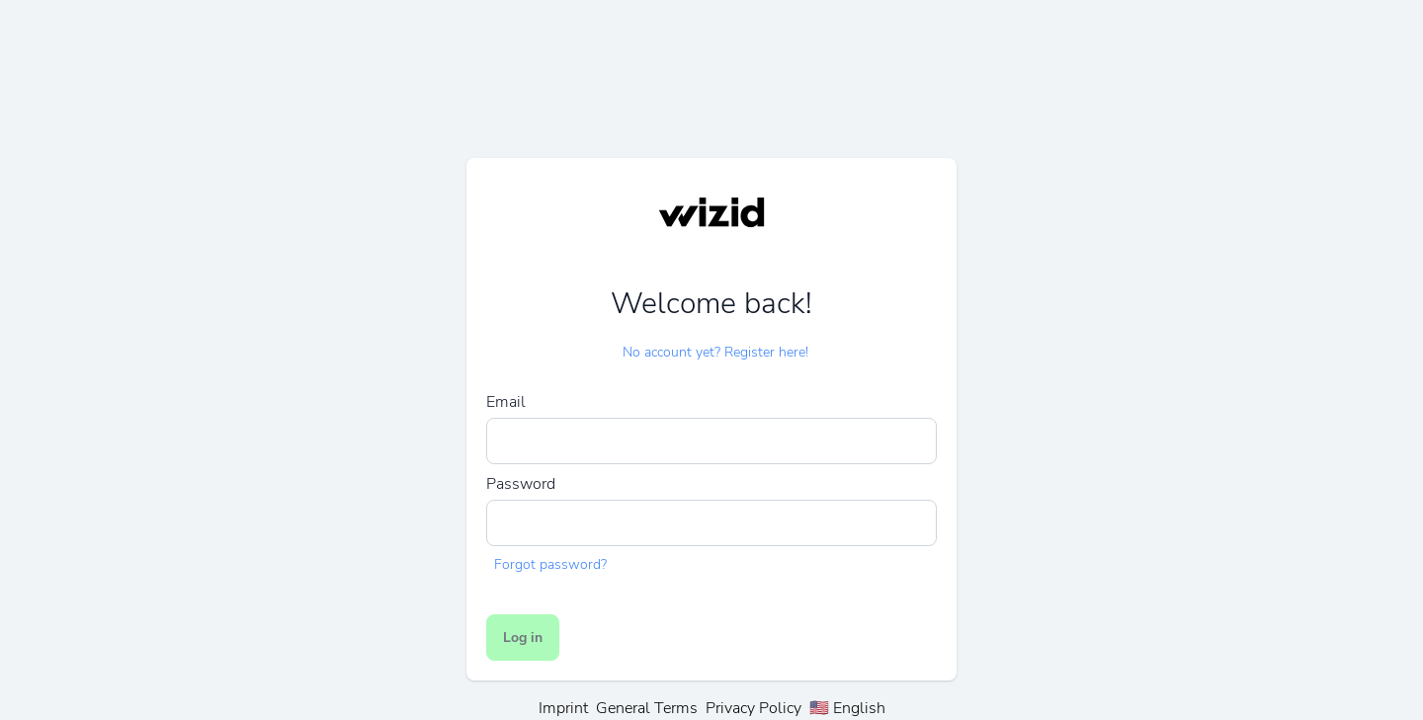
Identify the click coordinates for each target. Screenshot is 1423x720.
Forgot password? (550, 564)
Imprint (563, 708)
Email (506, 402)
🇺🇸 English (847, 708)
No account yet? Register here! (715, 352)
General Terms (647, 708)
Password (520, 484)
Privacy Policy (753, 708)
